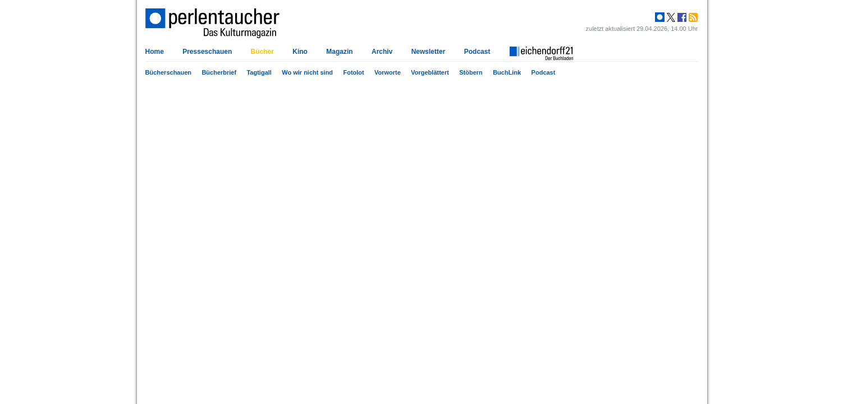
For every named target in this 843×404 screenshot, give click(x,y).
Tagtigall (258, 72)
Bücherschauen (168, 72)
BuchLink (507, 72)
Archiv (382, 52)
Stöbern (471, 72)
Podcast (544, 72)
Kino (300, 52)
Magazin (339, 52)
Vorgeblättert (430, 72)
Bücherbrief (218, 72)
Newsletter (428, 52)
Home (154, 52)
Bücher (262, 52)
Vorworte (387, 72)
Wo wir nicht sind (307, 72)
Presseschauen (207, 52)
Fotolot (353, 72)
